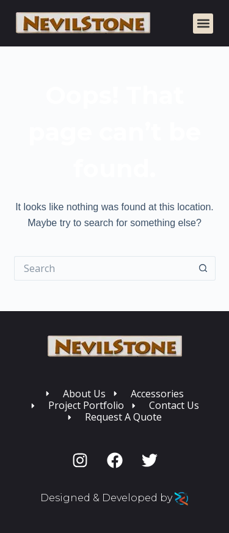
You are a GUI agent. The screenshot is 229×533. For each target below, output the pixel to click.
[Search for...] (102, 268)
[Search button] (203, 268)
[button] (203, 23)
